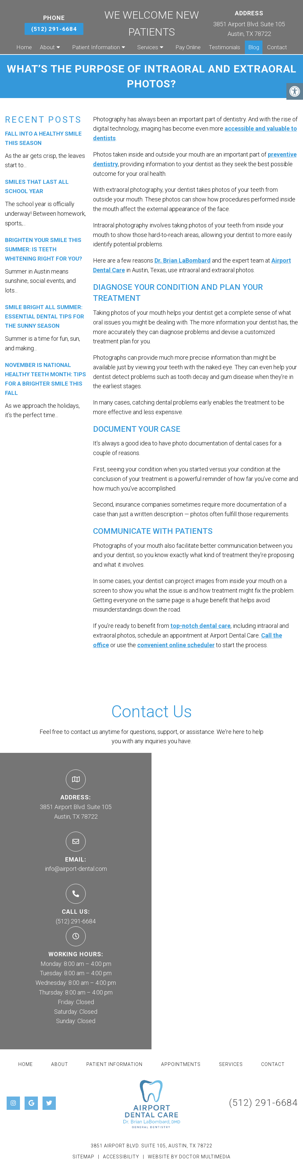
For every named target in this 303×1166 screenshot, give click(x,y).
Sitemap (83, 1156)
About (47, 47)
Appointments (181, 1064)
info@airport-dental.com (76, 868)
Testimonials (224, 47)
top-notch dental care (200, 625)
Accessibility (121, 1156)
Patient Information (96, 47)
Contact (277, 47)
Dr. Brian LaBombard (182, 260)
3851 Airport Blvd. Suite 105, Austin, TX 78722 (151, 1145)
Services (147, 47)
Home (24, 47)
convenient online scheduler (176, 644)
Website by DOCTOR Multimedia (189, 1156)
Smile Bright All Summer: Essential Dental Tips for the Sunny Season (44, 316)
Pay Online (188, 47)
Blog (253, 47)
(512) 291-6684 (54, 29)
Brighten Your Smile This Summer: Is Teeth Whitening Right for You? (43, 249)
